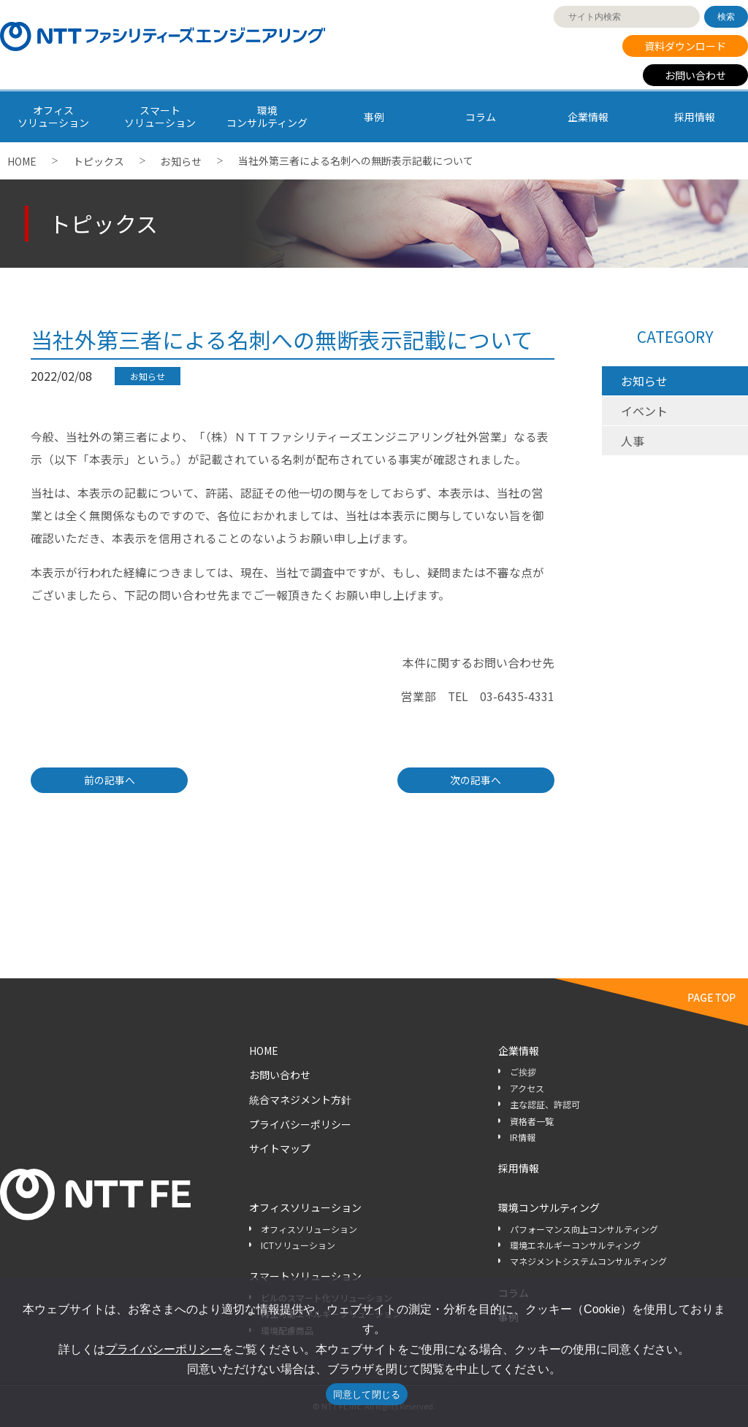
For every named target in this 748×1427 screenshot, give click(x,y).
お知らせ (181, 161)
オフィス (53, 116)
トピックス (98, 161)
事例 (374, 116)
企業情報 (588, 116)
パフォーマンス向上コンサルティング (584, 1229)
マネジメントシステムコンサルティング (588, 1261)
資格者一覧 (532, 1121)
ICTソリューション (298, 1245)
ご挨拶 (523, 1071)
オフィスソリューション (305, 1207)
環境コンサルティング (549, 1207)
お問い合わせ (695, 75)
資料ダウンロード (685, 46)
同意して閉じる (367, 1394)
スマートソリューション (305, 1276)
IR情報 (522, 1137)
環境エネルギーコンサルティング (575, 1245)
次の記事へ (475, 780)
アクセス (527, 1088)
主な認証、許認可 (545, 1104)
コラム (480, 116)
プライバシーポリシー (300, 1124)
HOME (22, 161)
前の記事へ (109, 780)
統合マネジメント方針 (300, 1099)
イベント (644, 410)
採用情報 (694, 116)
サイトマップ (279, 1148)
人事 (632, 440)
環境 (267, 116)
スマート (160, 116)
